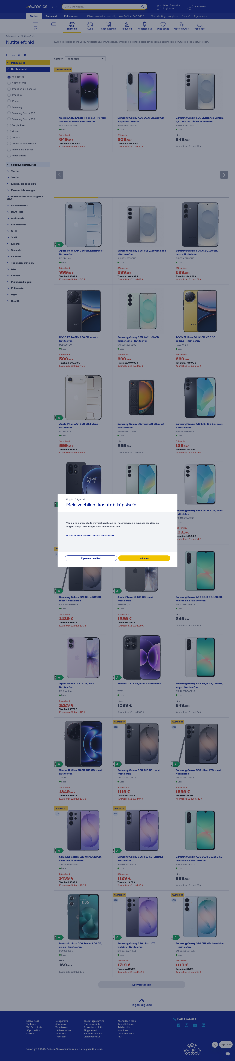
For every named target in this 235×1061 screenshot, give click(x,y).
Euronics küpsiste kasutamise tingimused (90, 535)
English (70, 499)
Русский (80, 499)
